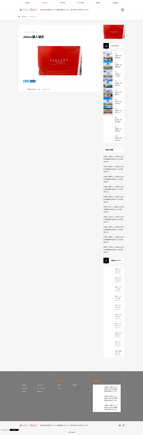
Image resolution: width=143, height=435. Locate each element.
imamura (34, 89)
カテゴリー (45, 2)
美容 (59, 385)
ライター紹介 (80, 2)
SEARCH (122, 10)
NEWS (98, 2)
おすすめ (62, 2)
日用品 (74, 385)
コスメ (59, 388)
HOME (27, 2)
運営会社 (115, 2)
